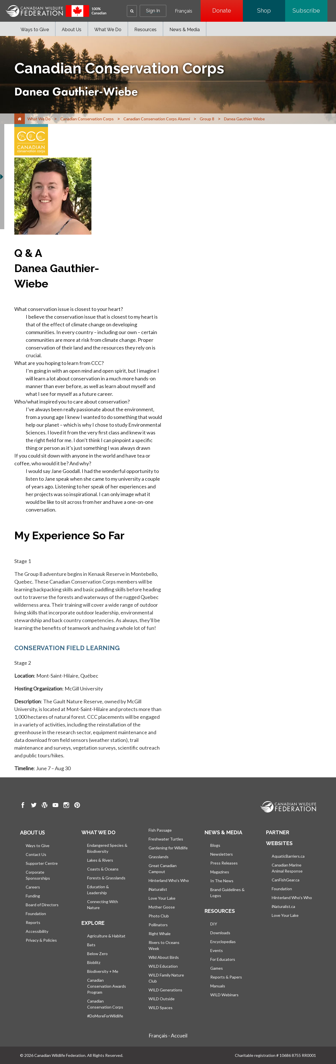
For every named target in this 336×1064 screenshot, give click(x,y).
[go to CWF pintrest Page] (77, 806)
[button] (132, 11)
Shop (271, 10)
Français (183, 11)
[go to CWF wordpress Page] (44, 806)
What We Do (107, 29)
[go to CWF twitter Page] (34, 806)
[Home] (19, 118)
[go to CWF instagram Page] (66, 806)
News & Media (184, 29)
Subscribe (310, 10)
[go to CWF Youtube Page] (55, 806)
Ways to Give (35, 29)
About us (32, 832)
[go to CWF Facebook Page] (23, 806)
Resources (145, 29)
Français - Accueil (168, 1035)
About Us (71, 29)
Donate (227, 10)
